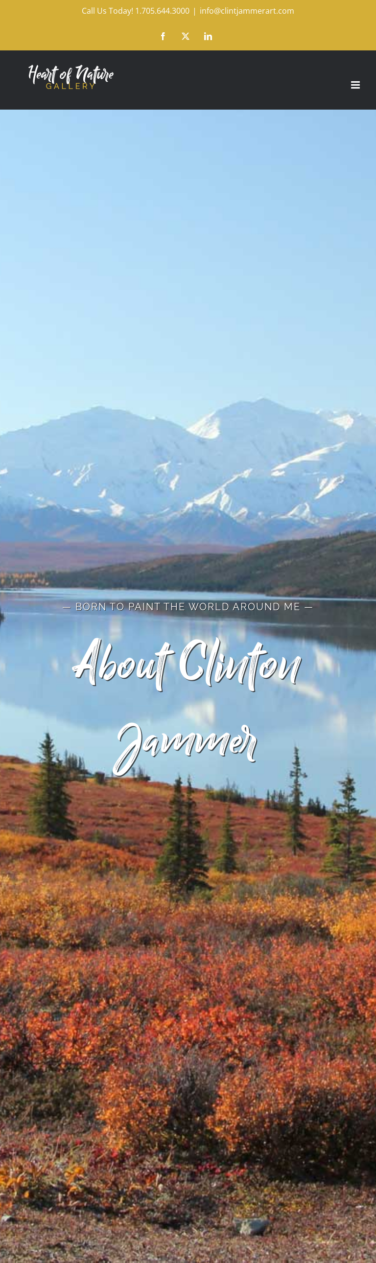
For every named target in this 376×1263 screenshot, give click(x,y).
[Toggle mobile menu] (356, 85)
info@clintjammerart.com (247, 10)
